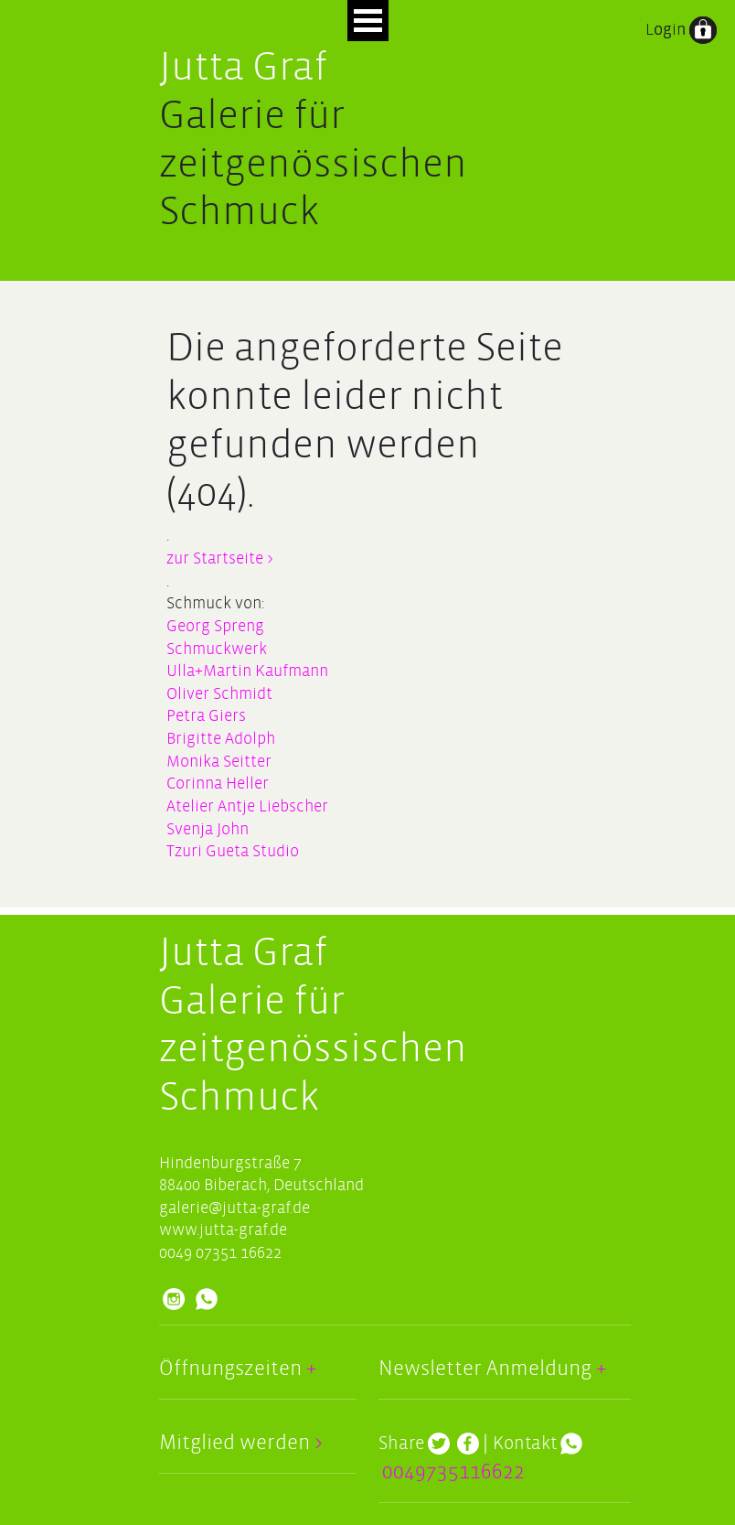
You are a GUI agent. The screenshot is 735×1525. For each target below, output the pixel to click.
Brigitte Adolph (220, 738)
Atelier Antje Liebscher (247, 806)
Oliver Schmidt (219, 694)
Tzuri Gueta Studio (232, 851)
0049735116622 (453, 1472)
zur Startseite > (219, 558)
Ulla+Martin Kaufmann (247, 671)
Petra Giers (206, 716)
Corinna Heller (217, 783)
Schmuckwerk (216, 649)
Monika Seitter (219, 761)
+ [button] (309, 1369)
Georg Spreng (215, 626)
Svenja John (207, 829)
